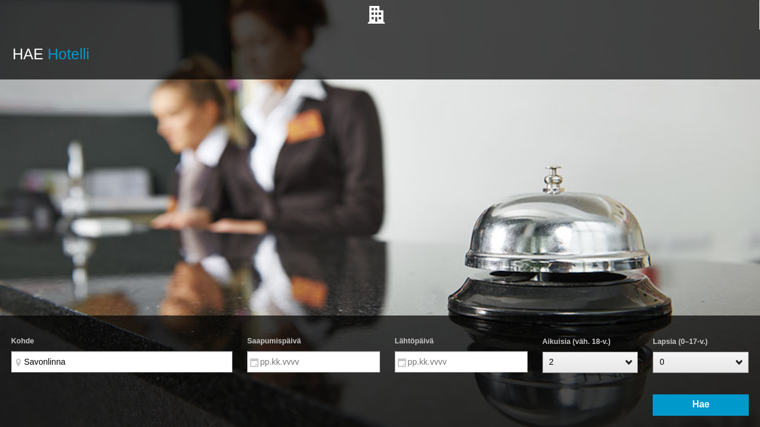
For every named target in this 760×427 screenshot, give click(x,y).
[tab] (379, 15)
